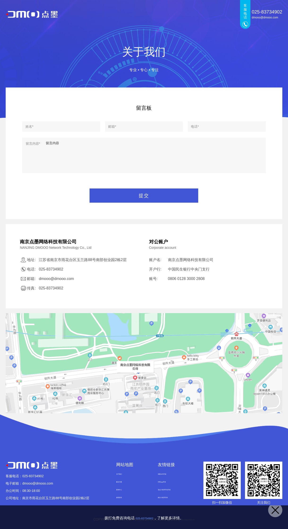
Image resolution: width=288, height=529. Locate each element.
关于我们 (222, 14)
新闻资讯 (195, 14)
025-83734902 (144, 517)
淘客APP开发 (168, 474)
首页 (94, 14)
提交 (144, 195)
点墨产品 (116, 14)
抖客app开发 (167, 482)
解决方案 (142, 14)
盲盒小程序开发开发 (173, 491)
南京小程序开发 (169, 499)
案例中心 (169, 14)
